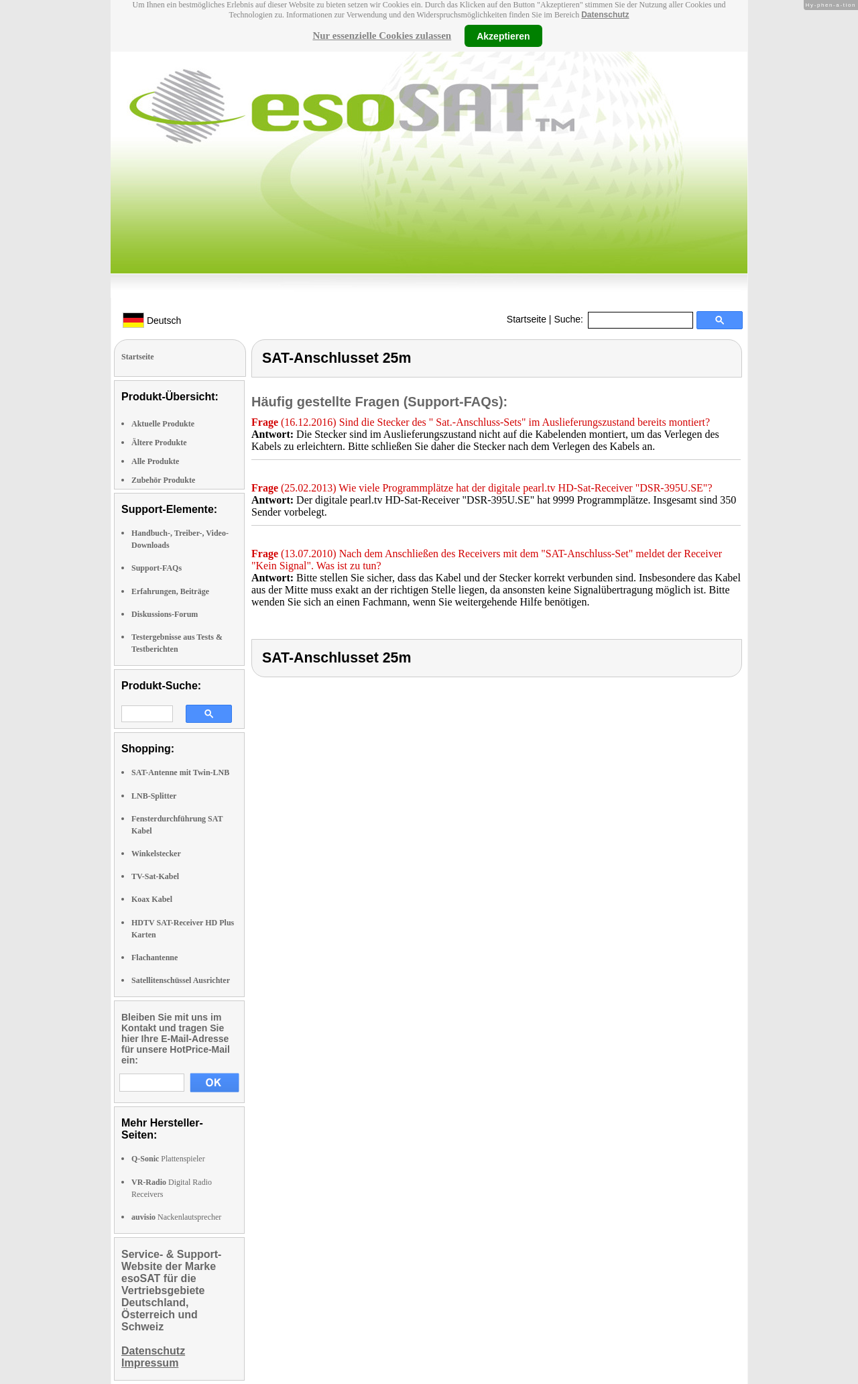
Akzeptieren (503, 35)
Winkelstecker (156, 853)
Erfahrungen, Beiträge (170, 591)
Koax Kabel (151, 899)
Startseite (526, 319)
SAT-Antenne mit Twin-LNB (180, 772)
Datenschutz (605, 14)
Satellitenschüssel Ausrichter (180, 980)
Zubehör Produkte (163, 480)
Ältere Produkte (159, 442)
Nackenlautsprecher (176, 1217)
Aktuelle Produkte (162, 423)
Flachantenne (154, 957)
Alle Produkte (155, 461)
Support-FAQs (156, 568)
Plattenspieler (168, 1158)
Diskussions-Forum (164, 614)
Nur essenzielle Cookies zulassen (381, 35)
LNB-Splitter (153, 796)
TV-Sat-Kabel (155, 876)
